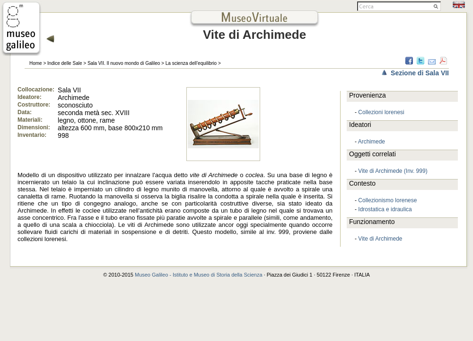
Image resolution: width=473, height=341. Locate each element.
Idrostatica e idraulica (385, 209)
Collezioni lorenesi (381, 112)
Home (35, 63)
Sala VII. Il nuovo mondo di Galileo (124, 63)
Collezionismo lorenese (387, 200)
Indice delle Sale (64, 63)
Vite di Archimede (380, 238)
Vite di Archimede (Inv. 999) (392, 171)
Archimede (371, 141)
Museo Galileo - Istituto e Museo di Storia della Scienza (199, 275)
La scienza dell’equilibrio (191, 63)
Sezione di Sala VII (420, 73)
